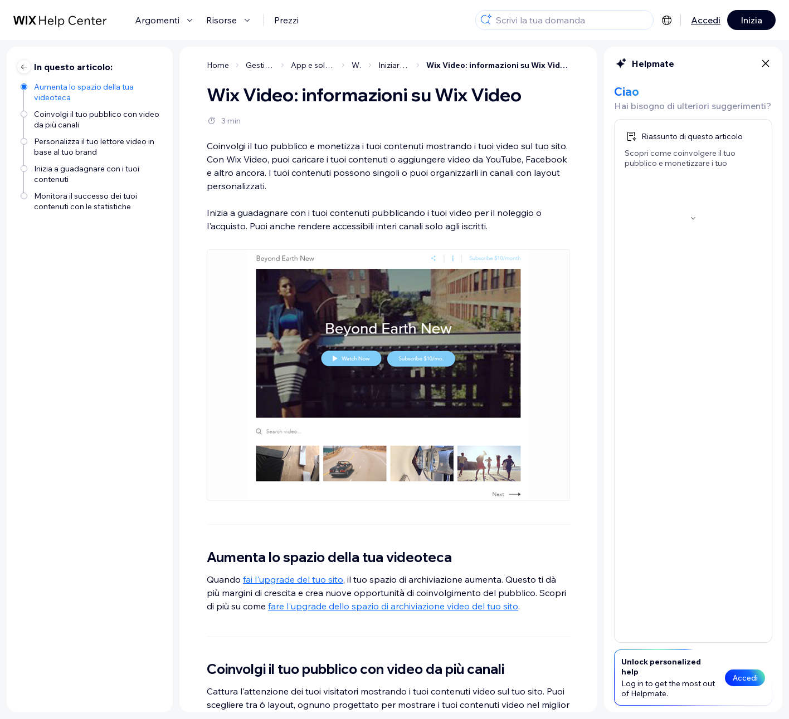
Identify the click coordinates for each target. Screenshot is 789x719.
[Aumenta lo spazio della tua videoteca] (91, 91)
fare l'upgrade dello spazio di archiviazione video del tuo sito (393, 606)
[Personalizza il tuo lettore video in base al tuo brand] (91, 146)
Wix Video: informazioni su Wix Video (498, 65)
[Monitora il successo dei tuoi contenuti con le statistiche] (91, 200)
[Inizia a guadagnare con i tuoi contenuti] (91, 173)
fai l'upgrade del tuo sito (293, 579)
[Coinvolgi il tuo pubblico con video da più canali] (91, 118)
